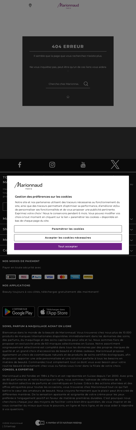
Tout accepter (68, 246)
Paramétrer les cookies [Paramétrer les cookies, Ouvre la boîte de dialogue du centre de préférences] (68, 228)
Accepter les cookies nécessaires (68, 237)
